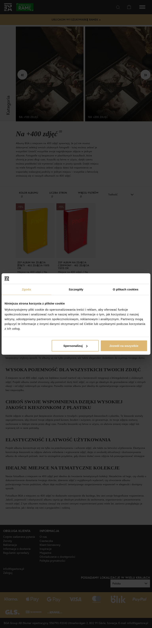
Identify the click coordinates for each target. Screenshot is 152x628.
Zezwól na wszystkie (123, 345)
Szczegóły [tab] (76, 289)
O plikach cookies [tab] (125, 289)
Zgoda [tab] (26, 289)
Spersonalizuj (75, 345)
